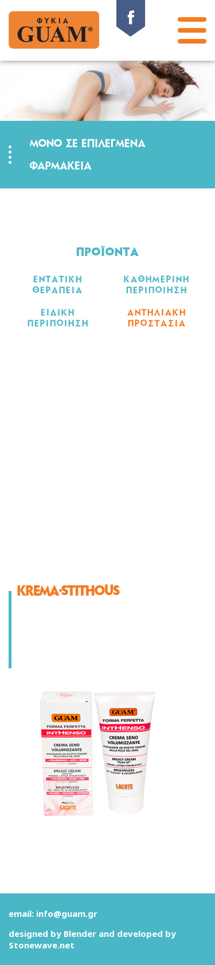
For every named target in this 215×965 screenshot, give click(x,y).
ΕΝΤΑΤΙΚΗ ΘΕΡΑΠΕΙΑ (58, 285)
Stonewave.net (42, 945)
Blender (80, 933)
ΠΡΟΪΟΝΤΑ (107, 252)
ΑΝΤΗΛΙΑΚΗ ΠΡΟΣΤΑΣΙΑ (156, 318)
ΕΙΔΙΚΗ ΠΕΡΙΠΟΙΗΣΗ (58, 318)
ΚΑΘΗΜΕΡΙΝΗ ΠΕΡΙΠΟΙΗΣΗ (157, 285)
